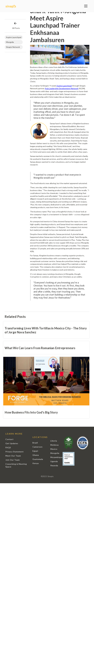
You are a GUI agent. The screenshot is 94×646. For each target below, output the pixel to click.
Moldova (54, 445)
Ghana (36, 455)
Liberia (53, 441)
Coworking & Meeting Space (16, 465)
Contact (9, 439)
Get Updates (11, 443)
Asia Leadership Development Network (61, 88)
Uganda (54, 461)
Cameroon (37, 447)
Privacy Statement (14, 451)
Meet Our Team (13, 456)
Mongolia (54, 453)
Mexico (53, 449)
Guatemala (38, 459)
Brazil (35, 443)
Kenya (36, 463)
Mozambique (56, 457)
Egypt (35, 451)
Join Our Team (12, 460)
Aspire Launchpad (64, 86)
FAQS (8, 447)
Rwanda (54, 465)
